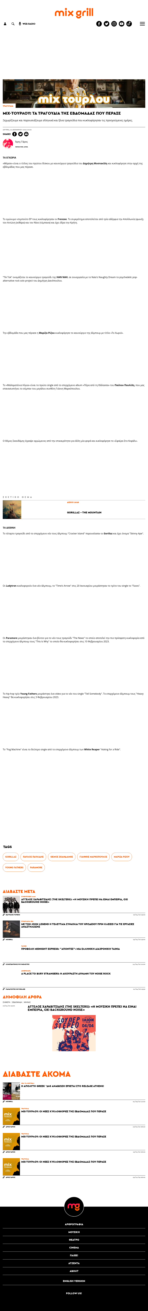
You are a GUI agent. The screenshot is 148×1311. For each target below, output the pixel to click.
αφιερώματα (26, 970)
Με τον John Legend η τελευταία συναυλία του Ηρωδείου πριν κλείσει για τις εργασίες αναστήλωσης (77, 925)
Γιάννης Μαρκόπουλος (93, 856)
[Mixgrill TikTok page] (129, 23)
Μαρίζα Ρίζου (122, 856)
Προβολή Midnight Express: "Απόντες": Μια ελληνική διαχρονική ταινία (70, 949)
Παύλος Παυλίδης (33, 856)
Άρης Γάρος (10, 1126)
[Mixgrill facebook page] (99, 23)
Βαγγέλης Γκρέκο (13, 914)
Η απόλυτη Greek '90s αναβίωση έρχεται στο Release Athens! (62, 1086)
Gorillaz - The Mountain (84, 512)
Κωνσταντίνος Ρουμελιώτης (17, 964)
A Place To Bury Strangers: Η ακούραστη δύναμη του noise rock (66, 973)
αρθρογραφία (74, 1224)
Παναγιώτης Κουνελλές (15, 989)
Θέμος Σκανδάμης (61, 856)
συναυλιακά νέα (27, 921)
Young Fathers (14, 867)
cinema (74, 1247)
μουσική (74, 1232)
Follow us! (74, 1293)
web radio (29, 23)
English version (74, 1281)
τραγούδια (8, 106)
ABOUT (74, 1271)
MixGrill (9, 939)
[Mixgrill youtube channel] (121, 23)
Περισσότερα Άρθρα (21, 147)
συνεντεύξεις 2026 (28, 896)
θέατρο (74, 1239)
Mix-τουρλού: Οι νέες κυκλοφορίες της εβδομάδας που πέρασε (63, 1111)
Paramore (36, 867)
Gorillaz (10, 856)
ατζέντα (74, 1263)
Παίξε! (74, 1255)
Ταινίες (24, 946)
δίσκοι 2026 (73, 502)
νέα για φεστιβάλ (27, 1083)
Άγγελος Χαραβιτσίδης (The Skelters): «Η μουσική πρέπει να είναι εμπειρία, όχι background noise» (74, 900)
